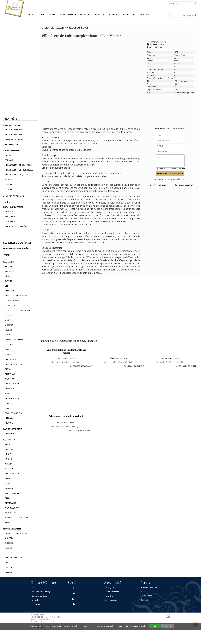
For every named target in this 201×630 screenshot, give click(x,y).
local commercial (13, 207)
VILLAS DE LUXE (77, 27)
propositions (36, 14)
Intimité (144, 591)
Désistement (146, 595)
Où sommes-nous (39, 596)
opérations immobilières (17, 248)
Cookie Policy (146, 600)
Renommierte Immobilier (75, 14)
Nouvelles (36, 600)
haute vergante (12, 528)
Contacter (128, 14)
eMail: (35, 621)
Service (99, 14)
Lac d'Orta (109, 596)
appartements (11, 150)
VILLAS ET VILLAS (53, 27)
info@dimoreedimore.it (47, 621)
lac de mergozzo (12, 429)
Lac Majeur (109, 587)
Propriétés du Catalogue (42, 591)
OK (154, 626)
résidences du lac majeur (17, 242)
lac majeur (9, 261)
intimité (182, 168)
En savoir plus (167, 626)
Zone (52, 14)
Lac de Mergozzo (112, 591)
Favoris (144, 14)
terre (6, 201)
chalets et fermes (13, 196)
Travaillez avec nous (149, 587)
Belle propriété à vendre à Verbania (66, 416)
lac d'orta (9, 439)
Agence (112, 14)
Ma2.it (168, 617)
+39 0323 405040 (157, 185)
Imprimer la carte (155, 44)
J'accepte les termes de (172, 168)
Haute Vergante (111, 600)
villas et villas (11, 125)
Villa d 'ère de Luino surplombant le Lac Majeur (66, 351)
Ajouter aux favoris (158, 42)
